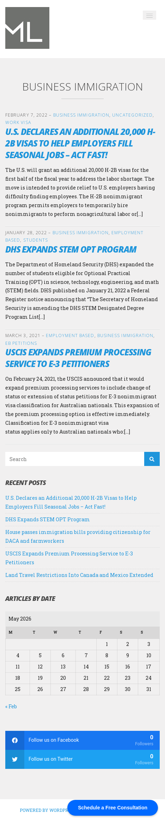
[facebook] (82, 740)
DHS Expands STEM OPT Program (70, 249)
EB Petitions (21, 343)
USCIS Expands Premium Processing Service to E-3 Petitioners (78, 357)
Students (35, 240)
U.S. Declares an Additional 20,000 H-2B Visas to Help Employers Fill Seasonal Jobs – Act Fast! (80, 143)
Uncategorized (132, 115)
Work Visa (18, 122)
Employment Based (70, 335)
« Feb (11, 706)
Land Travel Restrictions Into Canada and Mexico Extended (79, 575)
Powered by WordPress (48, 810)
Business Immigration (81, 115)
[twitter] (82, 759)
